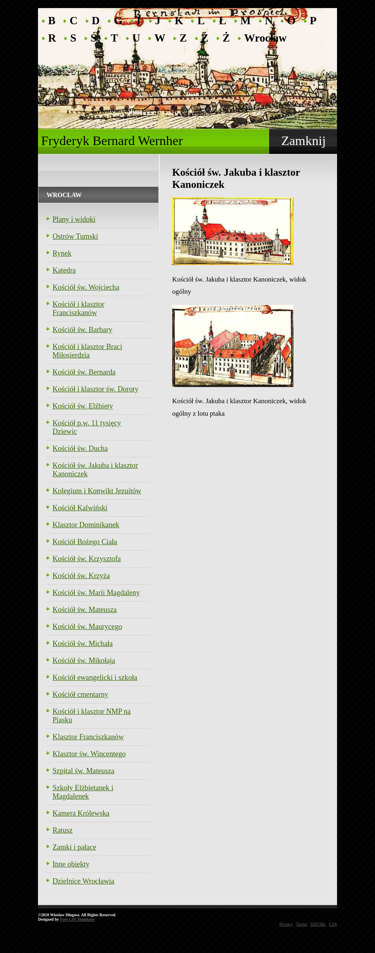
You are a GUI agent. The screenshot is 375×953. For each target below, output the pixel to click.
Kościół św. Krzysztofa (87, 559)
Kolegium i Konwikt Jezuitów (97, 491)
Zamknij (303, 140)
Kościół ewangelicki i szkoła (95, 677)
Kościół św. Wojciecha (86, 287)
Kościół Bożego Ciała (85, 542)
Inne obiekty (71, 864)
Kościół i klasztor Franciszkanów (78, 308)
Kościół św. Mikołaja (84, 660)
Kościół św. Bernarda (84, 372)
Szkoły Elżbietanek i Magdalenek (83, 792)
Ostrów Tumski (75, 236)
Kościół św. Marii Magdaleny (96, 593)
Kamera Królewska (81, 813)
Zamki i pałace (74, 847)
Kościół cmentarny (80, 694)
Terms (301, 923)
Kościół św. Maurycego (87, 627)
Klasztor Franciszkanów (88, 737)
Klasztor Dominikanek (86, 525)
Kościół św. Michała (83, 644)
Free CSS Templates (77, 919)
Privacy (286, 923)
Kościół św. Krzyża (81, 576)
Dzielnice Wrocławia (83, 881)
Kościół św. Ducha (80, 448)
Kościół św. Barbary (82, 330)
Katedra (64, 270)
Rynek (62, 253)
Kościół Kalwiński (80, 508)
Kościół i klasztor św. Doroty (96, 389)
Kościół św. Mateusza (85, 610)
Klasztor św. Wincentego (89, 754)
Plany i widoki (74, 219)
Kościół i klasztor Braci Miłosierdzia (87, 351)
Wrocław (265, 37)
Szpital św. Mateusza (83, 771)
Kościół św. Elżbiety (83, 406)
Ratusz (63, 830)
